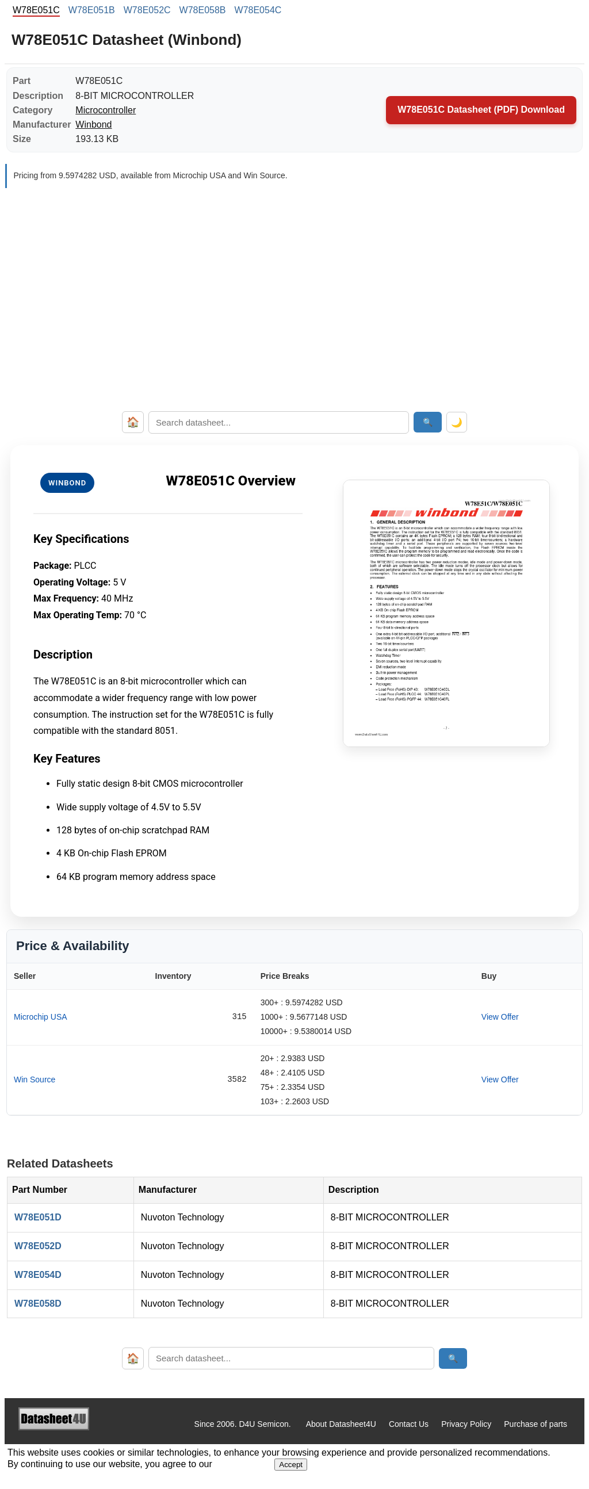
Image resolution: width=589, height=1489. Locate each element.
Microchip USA (40, 1016)
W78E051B (91, 10)
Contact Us (409, 1424)
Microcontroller (105, 110)
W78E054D (38, 1275)
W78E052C (147, 10)
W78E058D (38, 1303)
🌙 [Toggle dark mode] (456, 422)
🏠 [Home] (133, 422)
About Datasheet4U (341, 1424)
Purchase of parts (535, 1424)
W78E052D (38, 1246)
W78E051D (38, 1217)
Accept (291, 1464)
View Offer (500, 1016)
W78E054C (258, 10)
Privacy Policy (466, 1424)
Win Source (34, 1079)
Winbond (93, 124)
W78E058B (202, 10)
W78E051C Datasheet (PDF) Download (481, 109)
